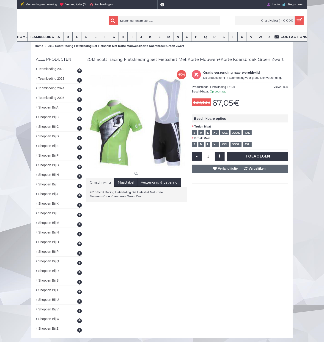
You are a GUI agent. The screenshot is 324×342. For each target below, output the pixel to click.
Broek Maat (202, 138)
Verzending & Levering (159, 182)
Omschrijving (100, 182)
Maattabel (126, 182)
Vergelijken (257, 168)
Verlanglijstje (228, 168)
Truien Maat (202, 126)
